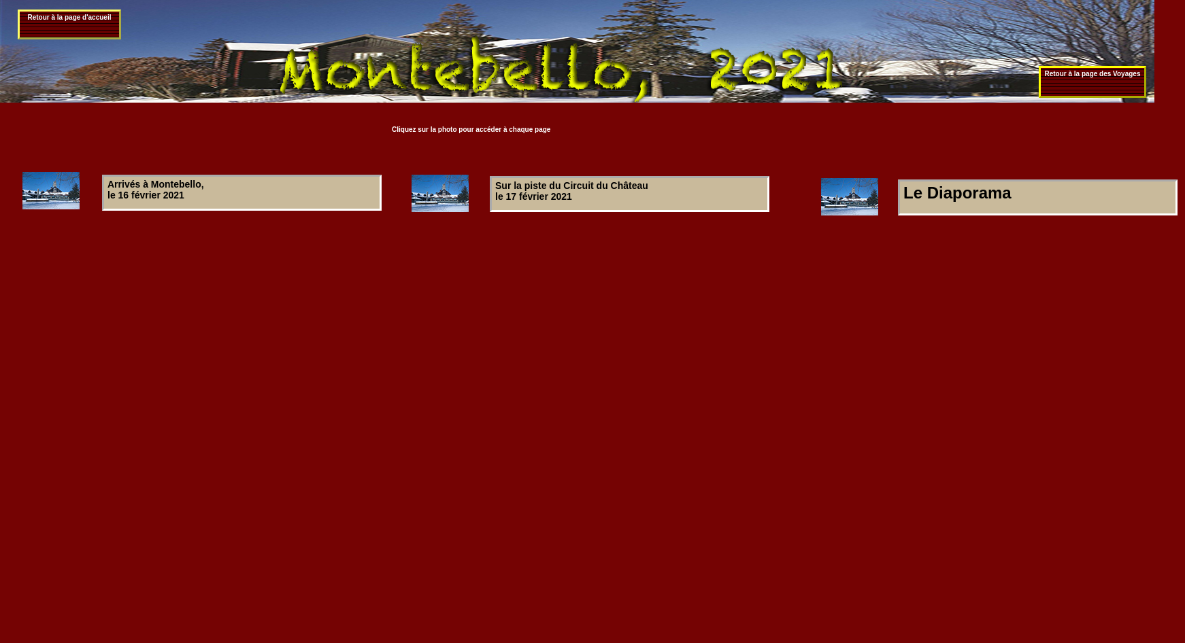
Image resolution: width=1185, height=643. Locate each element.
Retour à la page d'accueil (70, 17)
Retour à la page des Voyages (1093, 73)
